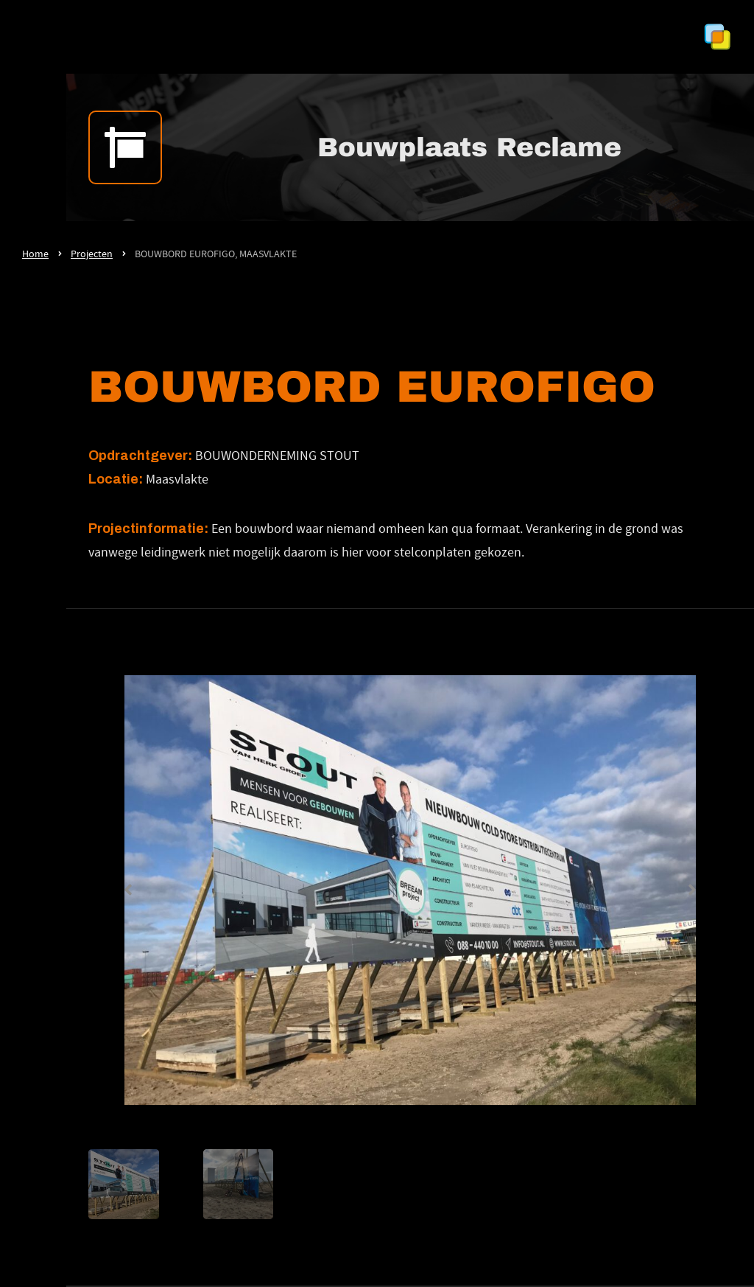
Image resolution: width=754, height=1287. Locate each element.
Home (35, 253)
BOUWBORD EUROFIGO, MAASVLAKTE (216, 253)
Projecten (92, 253)
